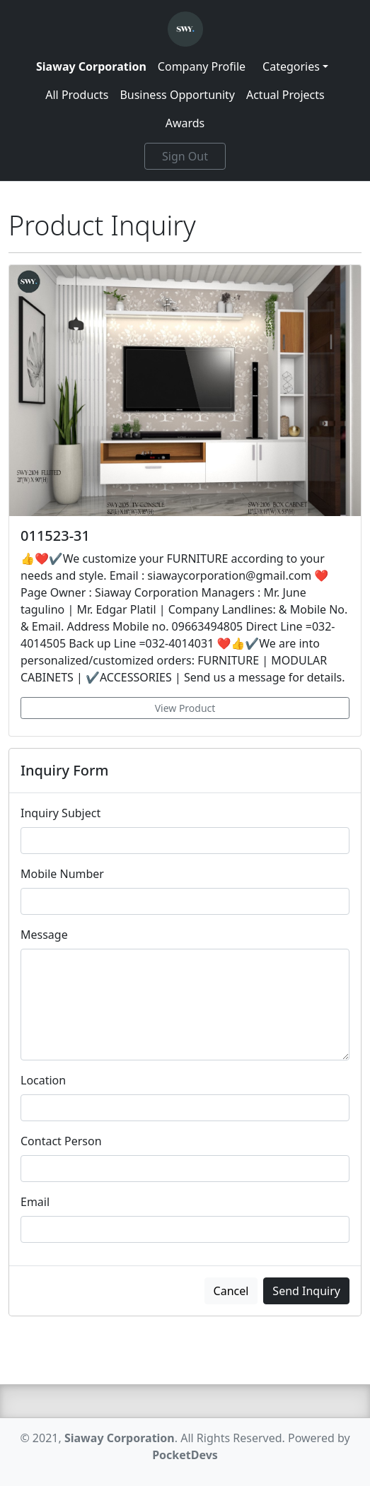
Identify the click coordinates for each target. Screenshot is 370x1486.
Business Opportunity (177, 95)
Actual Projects (285, 95)
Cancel (231, 1291)
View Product (185, 708)
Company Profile (201, 66)
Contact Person (61, 1141)
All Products (76, 95)
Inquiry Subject (60, 813)
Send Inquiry (306, 1291)
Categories (291, 66)
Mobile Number (62, 874)
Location (43, 1080)
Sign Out (185, 156)
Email (35, 1202)
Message (44, 934)
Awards (185, 123)
